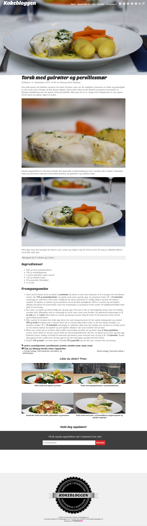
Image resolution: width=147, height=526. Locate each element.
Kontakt (100, 4)
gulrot (27, 345)
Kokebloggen (19, 3)
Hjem (73, 4)
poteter (63, 345)
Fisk (26, 348)
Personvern (111, 4)
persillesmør (52, 345)
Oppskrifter (82, 4)
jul (30, 348)
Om (93, 4)
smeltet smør (74, 345)
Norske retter (47, 348)
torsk (89, 345)
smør (84, 345)
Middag (36, 348)
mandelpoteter (38, 345)
